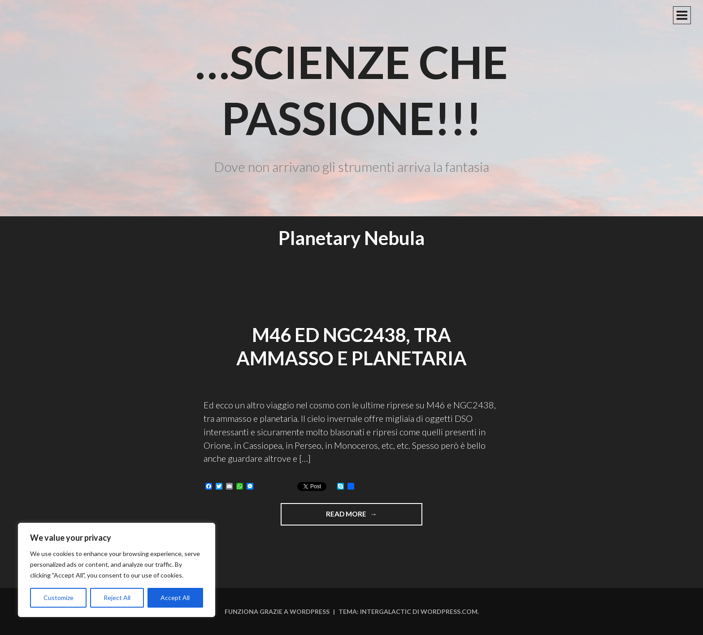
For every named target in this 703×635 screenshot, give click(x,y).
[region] (116, 570)
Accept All (175, 597)
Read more (369, 517)
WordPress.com (449, 611)
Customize (58, 597)
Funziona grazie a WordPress (277, 611)
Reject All (117, 597)
